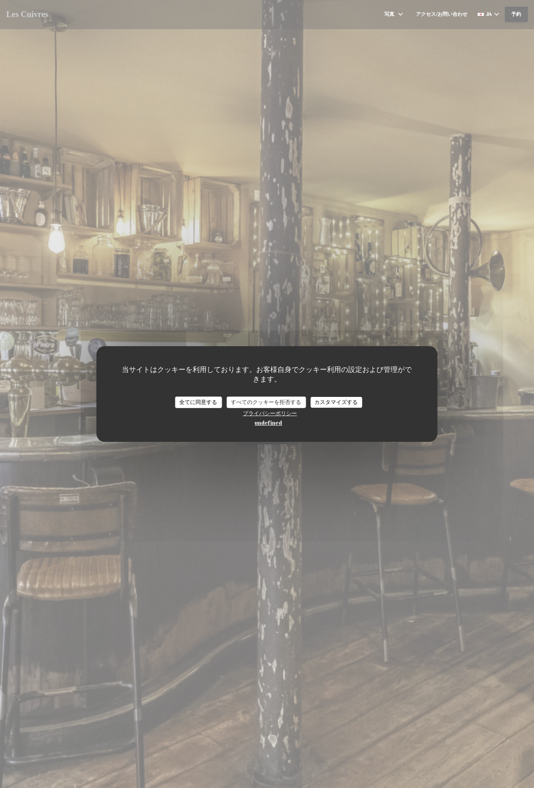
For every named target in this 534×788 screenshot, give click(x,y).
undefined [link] (268, 423)
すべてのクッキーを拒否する (266, 402)
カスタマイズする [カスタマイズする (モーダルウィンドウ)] (336, 402)
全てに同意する (198, 402)
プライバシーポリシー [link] (270, 413)
